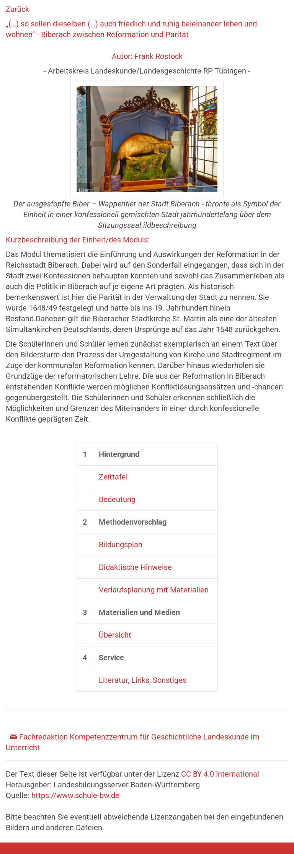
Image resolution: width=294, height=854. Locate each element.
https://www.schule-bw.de (75, 795)
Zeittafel (113, 476)
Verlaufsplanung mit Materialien (154, 589)
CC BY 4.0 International (220, 774)
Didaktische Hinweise (135, 567)
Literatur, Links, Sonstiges (142, 680)
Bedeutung (117, 499)
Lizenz (85, 190)
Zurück (17, 9)
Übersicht (115, 635)
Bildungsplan (120, 544)
